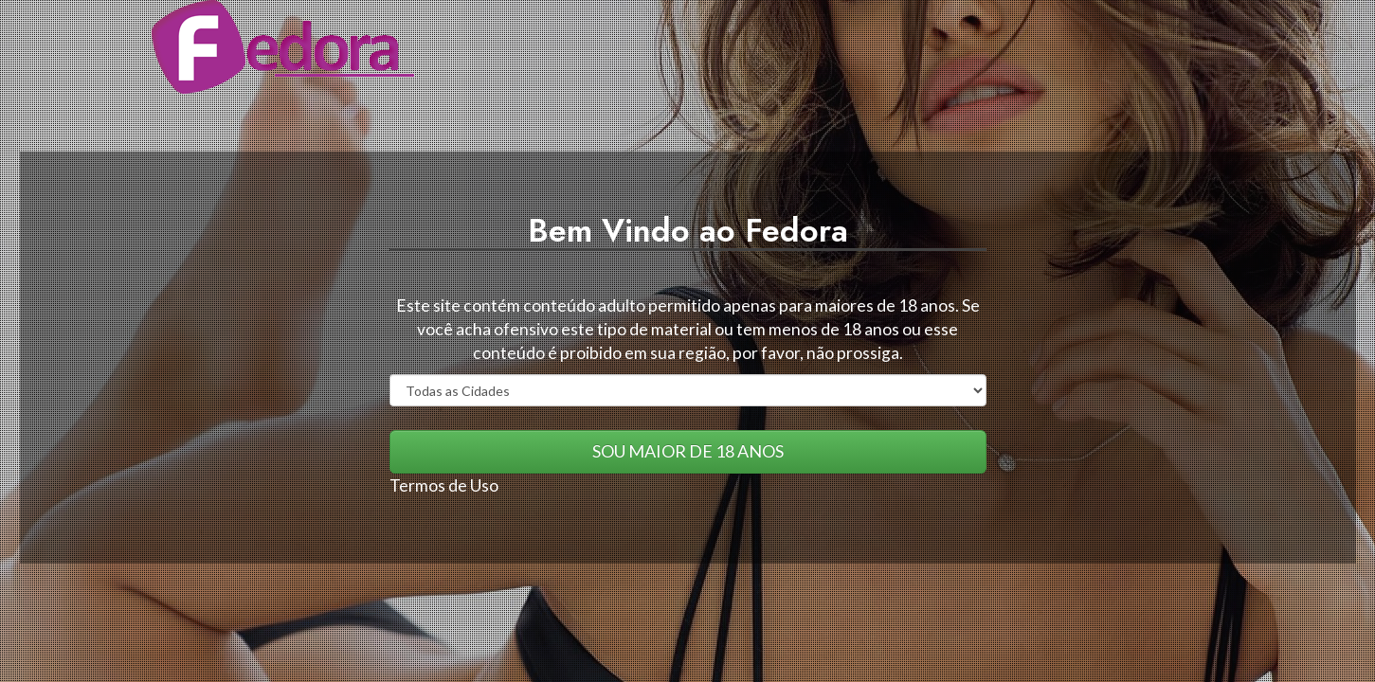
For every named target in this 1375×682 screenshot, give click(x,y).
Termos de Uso (443, 485)
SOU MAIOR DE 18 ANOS (688, 450)
